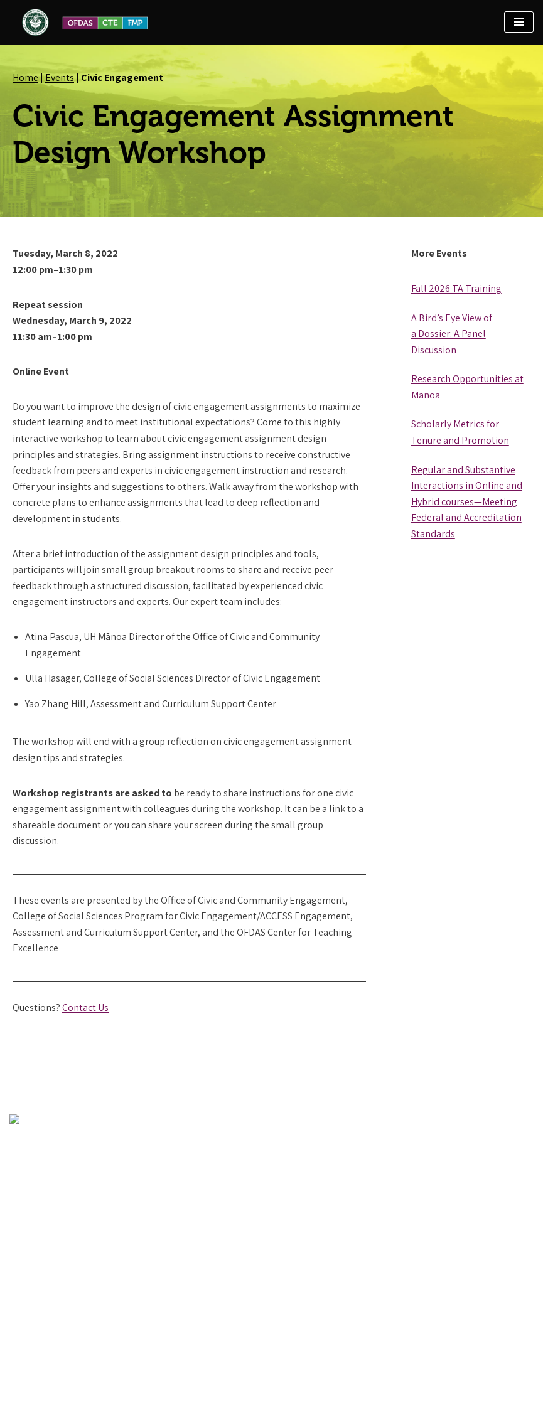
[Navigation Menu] (519, 22)
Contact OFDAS (41, 1341)
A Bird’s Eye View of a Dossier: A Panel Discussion (451, 333)
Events (59, 77)
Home (25, 77)
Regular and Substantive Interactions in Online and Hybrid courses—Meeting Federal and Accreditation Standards (466, 501)
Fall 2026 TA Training (456, 288)
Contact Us (85, 1007)
